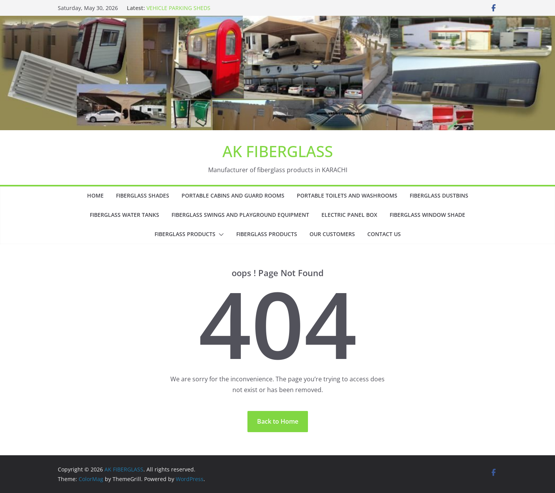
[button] (219, 234)
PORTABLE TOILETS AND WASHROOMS (347, 195)
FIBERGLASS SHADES (142, 195)
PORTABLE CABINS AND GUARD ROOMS (233, 195)
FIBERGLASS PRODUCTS (185, 234)
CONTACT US (384, 234)
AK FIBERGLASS (277, 151)
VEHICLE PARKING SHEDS (178, 8)
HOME (95, 195)
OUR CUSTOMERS (332, 234)
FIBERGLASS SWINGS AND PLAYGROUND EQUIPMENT (240, 214)
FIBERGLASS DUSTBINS (439, 195)
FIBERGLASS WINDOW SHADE (427, 214)
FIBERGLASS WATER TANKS (124, 214)
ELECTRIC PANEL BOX (349, 214)
